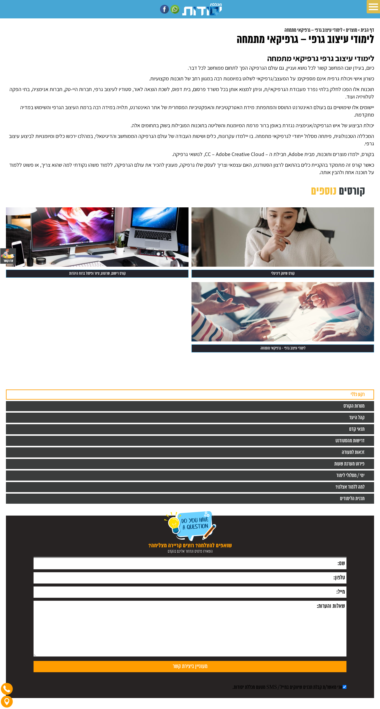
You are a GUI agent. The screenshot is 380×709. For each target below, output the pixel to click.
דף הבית (367, 30)
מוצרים (351, 30)
